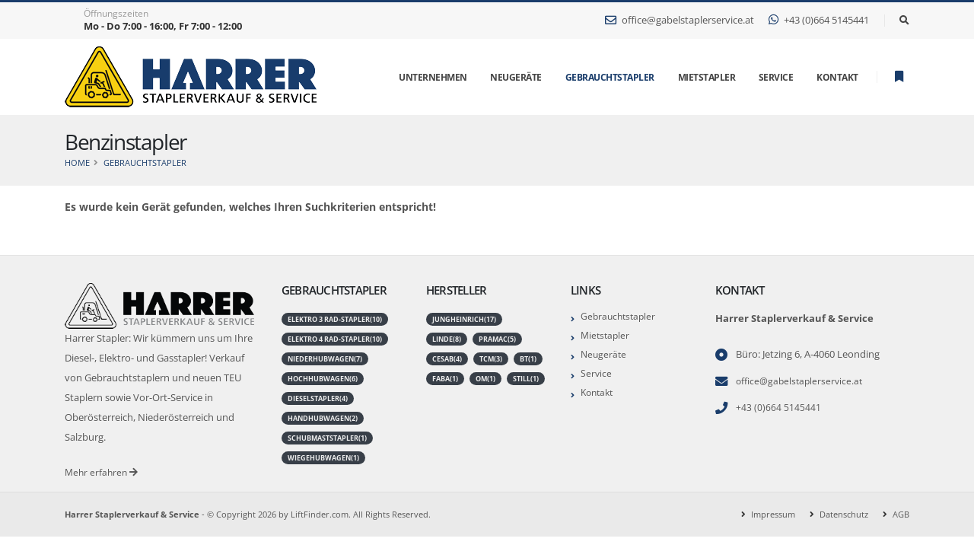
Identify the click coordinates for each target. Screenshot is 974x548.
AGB (901, 514)
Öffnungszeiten (116, 13)
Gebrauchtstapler (609, 77)
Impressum (773, 514)
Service (597, 373)
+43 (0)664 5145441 (819, 20)
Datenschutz (844, 514)
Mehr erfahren (103, 472)
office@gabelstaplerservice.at (679, 20)
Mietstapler (606, 335)
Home (77, 162)
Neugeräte (605, 354)
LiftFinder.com (320, 514)
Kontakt (599, 392)
